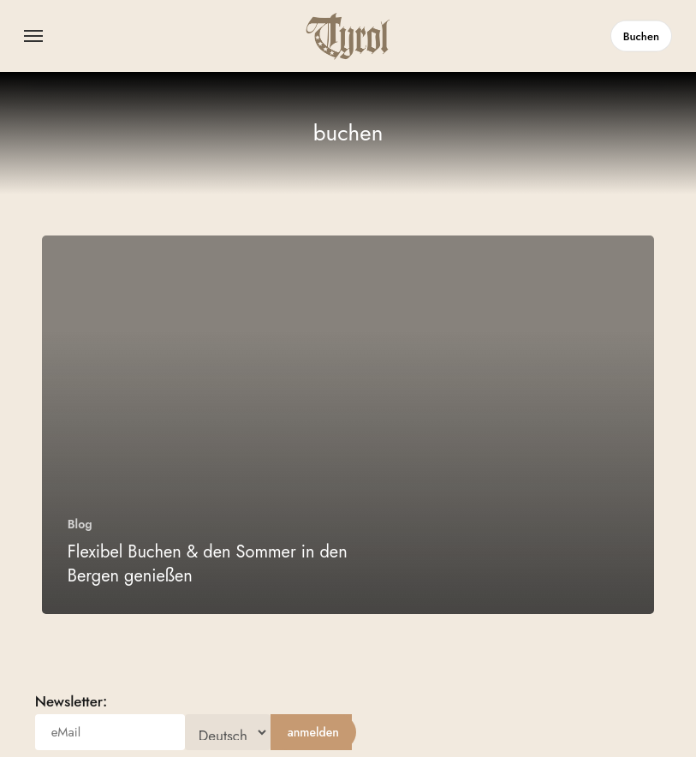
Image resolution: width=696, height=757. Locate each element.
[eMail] (110, 732)
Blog (80, 524)
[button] (33, 36)
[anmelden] (313, 732)
